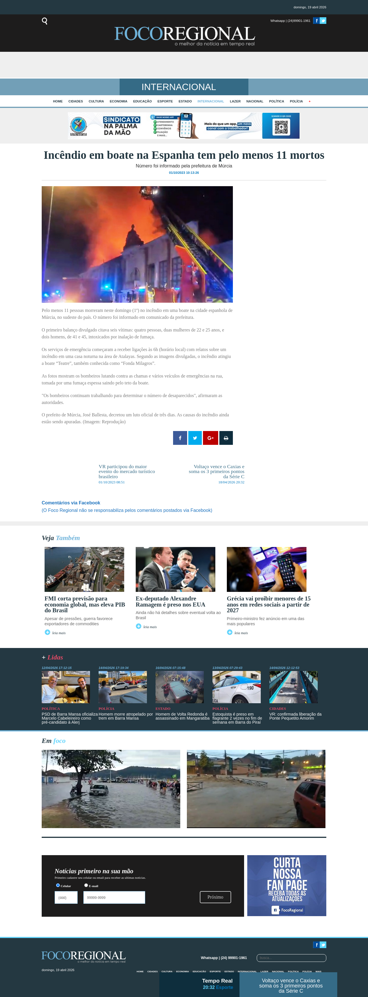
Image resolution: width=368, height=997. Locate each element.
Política (276, 101)
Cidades (75, 101)
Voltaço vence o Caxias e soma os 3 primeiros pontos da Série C (291, 986)
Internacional (211, 101)
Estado (185, 101)
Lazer (235, 101)
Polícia (296, 101)
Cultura (96, 101)
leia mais (59, 633)
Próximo (215, 897)
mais (318, 971)
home (58, 101)
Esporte (165, 101)
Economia (119, 101)
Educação (142, 101)
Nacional (254, 101)
